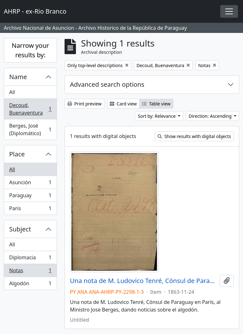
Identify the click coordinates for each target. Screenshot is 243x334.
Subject (20, 229)
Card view (123, 104)
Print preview (84, 104)
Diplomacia (30, 259)
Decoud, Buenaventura (30, 109)
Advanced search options (107, 84)
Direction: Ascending (211, 116)
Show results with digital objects (194, 136)
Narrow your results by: (30, 50)
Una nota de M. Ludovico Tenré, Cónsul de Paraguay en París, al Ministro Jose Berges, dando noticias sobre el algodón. (143, 281)
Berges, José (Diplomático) (30, 129)
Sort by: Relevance (157, 116)
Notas (30, 272)
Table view (156, 104)
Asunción (30, 184)
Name (18, 76)
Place (17, 154)
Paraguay (30, 197)
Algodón (30, 285)
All (12, 92)
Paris (30, 210)
